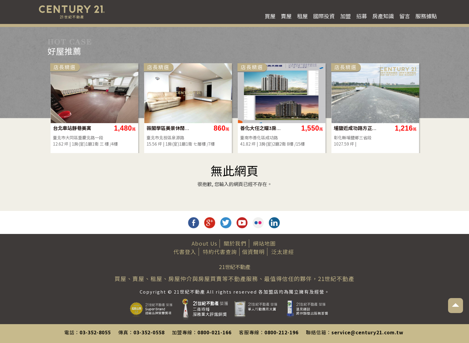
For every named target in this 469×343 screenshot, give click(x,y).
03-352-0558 (149, 332)
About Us (204, 243)
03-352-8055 (95, 332)
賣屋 (286, 16)
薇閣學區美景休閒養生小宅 (168, 128)
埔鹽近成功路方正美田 (355, 128)
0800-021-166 (214, 332)
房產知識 (383, 16)
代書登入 (184, 252)
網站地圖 (264, 243)
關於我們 (235, 243)
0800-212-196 (281, 332)
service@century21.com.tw (367, 332)
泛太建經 (282, 252)
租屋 (302, 16)
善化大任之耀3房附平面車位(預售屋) (262, 128)
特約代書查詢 (220, 252)
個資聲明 (253, 252)
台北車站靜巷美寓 (72, 128)
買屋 (270, 16)
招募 (361, 16)
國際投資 (324, 16)
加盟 (345, 16)
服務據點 (426, 16)
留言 (404, 16)
